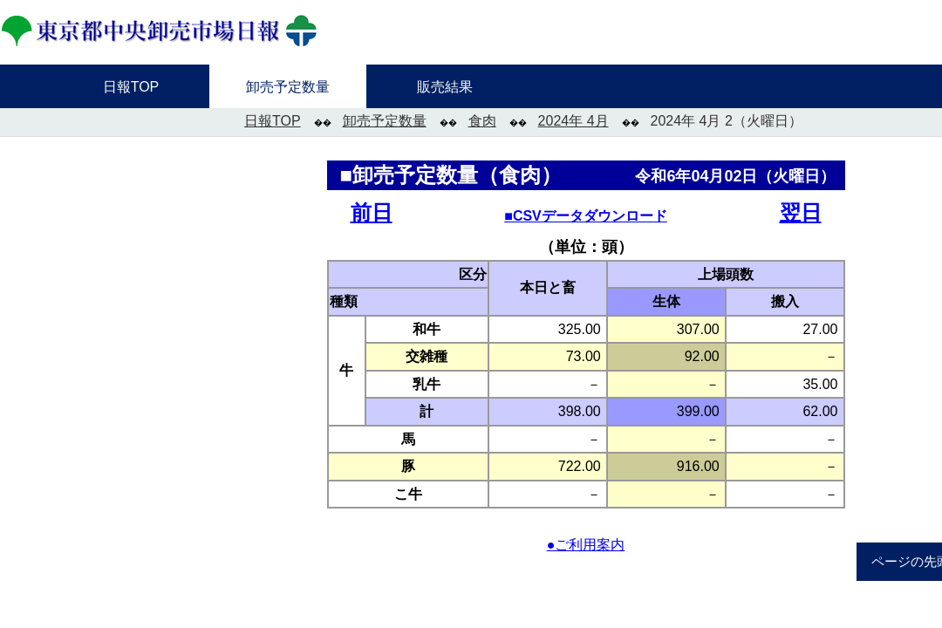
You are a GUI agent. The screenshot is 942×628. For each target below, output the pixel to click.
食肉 (482, 120)
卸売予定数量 (385, 120)
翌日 (801, 212)
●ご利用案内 (586, 544)
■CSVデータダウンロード (585, 215)
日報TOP (272, 120)
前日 (371, 212)
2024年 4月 (573, 120)
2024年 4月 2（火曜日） (726, 120)
